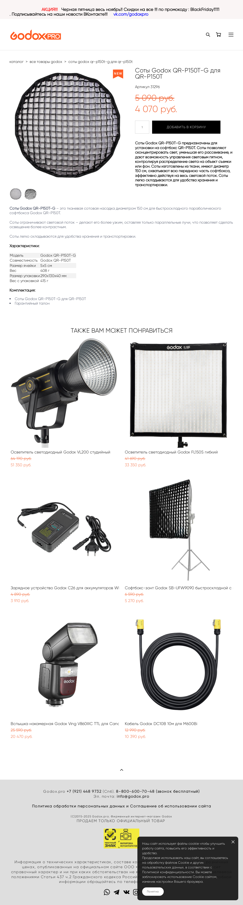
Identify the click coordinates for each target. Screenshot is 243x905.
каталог (16, 61)
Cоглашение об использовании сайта (170, 806)
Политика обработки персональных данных (78, 806)
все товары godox (46, 61)
